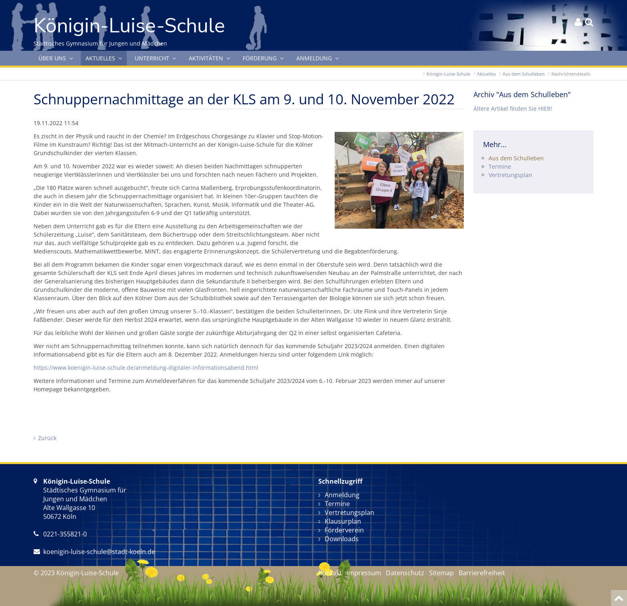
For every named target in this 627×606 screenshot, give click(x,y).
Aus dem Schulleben (524, 74)
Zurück (47, 438)
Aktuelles (486, 74)
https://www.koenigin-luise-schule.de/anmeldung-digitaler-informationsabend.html (146, 367)
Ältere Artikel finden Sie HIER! (512, 108)
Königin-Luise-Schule (448, 74)
